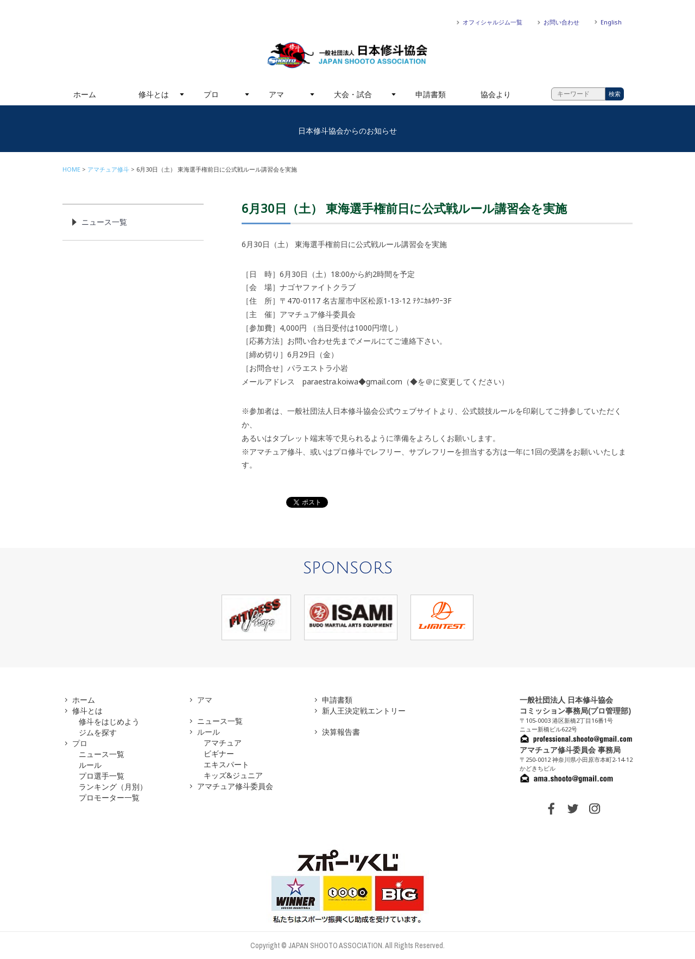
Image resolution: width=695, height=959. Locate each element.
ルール (90, 765)
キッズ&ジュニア (233, 775)
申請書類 (430, 94)
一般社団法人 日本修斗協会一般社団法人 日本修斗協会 (347, 55)
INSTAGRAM (594, 808)
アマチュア (223, 742)
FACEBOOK (551, 808)
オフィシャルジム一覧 (492, 22)
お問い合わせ (561, 22)
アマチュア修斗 (108, 169)
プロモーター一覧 (109, 797)
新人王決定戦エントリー (364, 710)
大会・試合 (353, 94)
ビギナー (219, 753)
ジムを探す (98, 732)
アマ (276, 94)
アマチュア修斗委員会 (235, 786)
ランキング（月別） (113, 786)
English (611, 22)
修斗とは (153, 94)
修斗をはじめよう (109, 721)
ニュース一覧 (104, 222)
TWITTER (573, 808)
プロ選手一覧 (101, 776)
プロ (211, 94)
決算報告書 (341, 732)
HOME (71, 169)
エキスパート (226, 764)
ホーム (84, 94)
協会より (496, 94)
